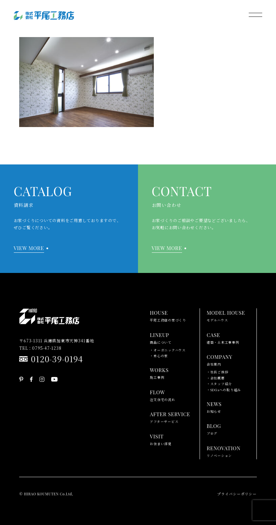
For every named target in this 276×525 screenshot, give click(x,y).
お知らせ (214, 407)
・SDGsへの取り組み (224, 390)
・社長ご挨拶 (218, 372)
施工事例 (159, 373)
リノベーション (224, 451)
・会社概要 (216, 378)
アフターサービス (170, 417)
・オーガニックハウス (168, 350)
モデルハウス (226, 315)
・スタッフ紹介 (219, 383)
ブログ (214, 429)
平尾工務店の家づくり (168, 315)
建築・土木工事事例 (223, 338)
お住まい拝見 (161, 439)
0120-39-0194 (57, 359)
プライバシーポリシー (237, 493)
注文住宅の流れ (162, 395)
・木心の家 (159, 355)
